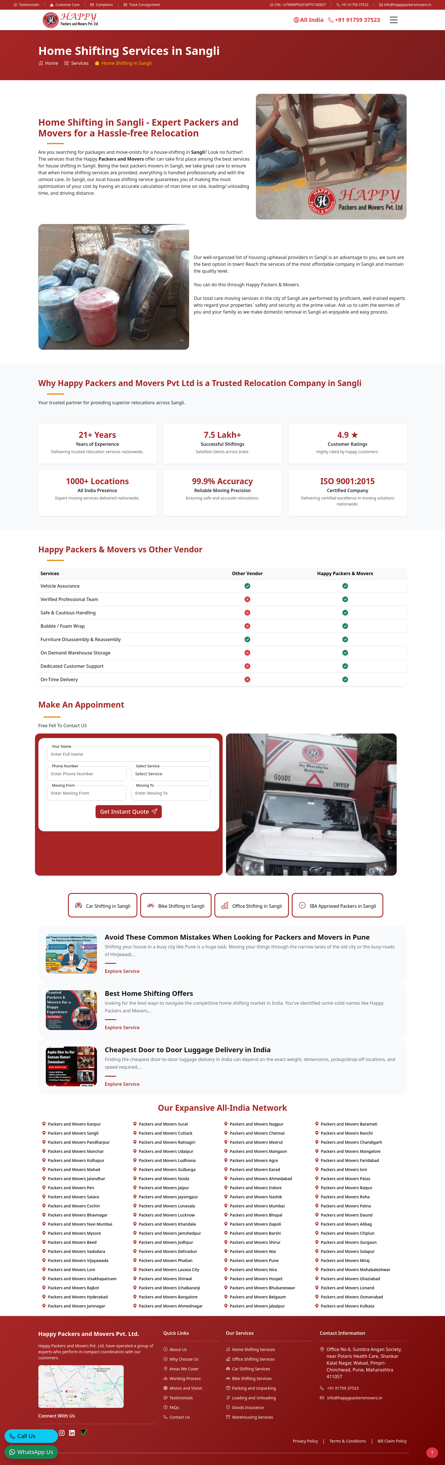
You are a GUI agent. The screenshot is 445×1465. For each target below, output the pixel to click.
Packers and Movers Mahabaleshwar (352, 1269)
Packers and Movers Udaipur (163, 1151)
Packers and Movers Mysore (71, 1233)
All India (308, 20)
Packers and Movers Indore (253, 1187)
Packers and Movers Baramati (346, 1124)
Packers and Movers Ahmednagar (168, 1306)
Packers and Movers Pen (68, 1187)
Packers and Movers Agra (251, 1160)
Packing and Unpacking (251, 1388)
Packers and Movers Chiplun (345, 1233)
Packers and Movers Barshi (252, 1233)
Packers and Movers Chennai (254, 1133)
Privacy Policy (305, 1441)
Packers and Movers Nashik (253, 1196)
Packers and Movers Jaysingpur (165, 1196)
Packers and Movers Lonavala (164, 1206)
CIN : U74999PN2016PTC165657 (298, 4)
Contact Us (176, 1417)
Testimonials (26, 4)
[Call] (31, 1433)
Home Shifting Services (250, 1349)
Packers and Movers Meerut (253, 1142)
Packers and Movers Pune (251, 1260)
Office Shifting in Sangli (252, 906)
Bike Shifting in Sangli (175, 906)
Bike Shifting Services (249, 1378)
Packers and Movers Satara (70, 1196)
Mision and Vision (182, 1388)
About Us (175, 1349)
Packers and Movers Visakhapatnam (79, 1278)
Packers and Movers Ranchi (344, 1133)
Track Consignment (142, 4)
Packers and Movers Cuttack (163, 1133)
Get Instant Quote (129, 811)
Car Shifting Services (248, 1368)
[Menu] (394, 20)
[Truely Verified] (83, 1433)
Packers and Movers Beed (69, 1242)
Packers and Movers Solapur (345, 1251)
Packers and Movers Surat (160, 1124)
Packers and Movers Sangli (70, 1133)
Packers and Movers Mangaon (255, 1151)
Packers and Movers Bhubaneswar (259, 1287)
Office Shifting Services (250, 1359)
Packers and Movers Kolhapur (73, 1160)
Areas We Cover (181, 1368)
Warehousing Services (249, 1417)
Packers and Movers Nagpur (253, 1124)
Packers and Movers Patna (343, 1206)
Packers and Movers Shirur (252, 1242)
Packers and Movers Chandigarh (348, 1142)
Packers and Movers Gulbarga (164, 1169)
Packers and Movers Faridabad (347, 1160)
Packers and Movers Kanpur (71, 1124)
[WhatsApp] (31, 1449)
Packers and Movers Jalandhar (73, 1178)
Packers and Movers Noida (161, 1178)
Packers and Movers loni (341, 1169)
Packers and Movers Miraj (342, 1260)
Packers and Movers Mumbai (254, 1206)
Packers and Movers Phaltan (163, 1260)
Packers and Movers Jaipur (161, 1187)
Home (48, 63)
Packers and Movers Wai (250, 1251)
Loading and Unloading (251, 1397)
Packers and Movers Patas (343, 1178)
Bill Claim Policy (392, 1441)
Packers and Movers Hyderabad (75, 1297)
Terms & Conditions (348, 1441)
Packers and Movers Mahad (71, 1169)
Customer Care (64, 4)
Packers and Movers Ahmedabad (258, 1178)
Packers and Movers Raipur (343, 1187)
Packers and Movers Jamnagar (73, 1306)
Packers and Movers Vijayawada (75, 1260)
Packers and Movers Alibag (343, 1224)
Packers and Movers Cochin (71, 1206)
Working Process (182, 1378)
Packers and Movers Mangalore (348, 1151)
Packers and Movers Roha (342, 1196)
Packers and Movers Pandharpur (76, 1142)
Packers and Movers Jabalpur (254, 1306)
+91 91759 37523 (352, 4)
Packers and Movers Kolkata (344, 1306)
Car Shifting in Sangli (102, 906)
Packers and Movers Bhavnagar (75, 1215)
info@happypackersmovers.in (405, 4)
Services (76, 63)
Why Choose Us (181, 1359)
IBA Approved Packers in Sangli (337, 906)
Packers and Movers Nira (250, 1269)
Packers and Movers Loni (68, 1269)
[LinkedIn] (72, 1433)
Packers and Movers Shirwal (162, 1278)
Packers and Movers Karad (252, 1169)
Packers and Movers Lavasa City (166, 1269)
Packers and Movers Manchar (73, 1151)
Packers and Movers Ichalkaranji (166, 1287)
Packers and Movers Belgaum (255, 1297)
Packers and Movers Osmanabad (349, 1297)
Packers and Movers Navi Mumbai (77, 1224)
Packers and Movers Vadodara (73, 1251)
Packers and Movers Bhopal (253, 1215)
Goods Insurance (245, 1407)
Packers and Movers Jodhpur (163, 1242)
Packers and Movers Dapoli (252, 1224)
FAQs (171, 1407)
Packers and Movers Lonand (344, 1287)
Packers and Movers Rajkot (70, 1287)
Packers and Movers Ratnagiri (164, 1142)
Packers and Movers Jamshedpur (167, 1233)
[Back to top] (432, 1452)
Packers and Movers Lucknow (164, 1215)
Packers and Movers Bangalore (165, 1297)
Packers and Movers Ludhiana (164, 1160)
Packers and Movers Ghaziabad (347, 1278)
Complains (101, 4)
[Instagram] (62, 1433)
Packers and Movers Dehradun (165, 1251)
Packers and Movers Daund (344, 1215)
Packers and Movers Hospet (253, 1278)
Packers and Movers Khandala (164, 1224)
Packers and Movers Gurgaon (346, 1242)
